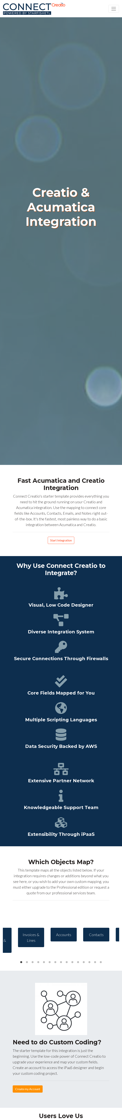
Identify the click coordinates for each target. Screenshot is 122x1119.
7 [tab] (55, 962)
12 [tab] (84, 962)
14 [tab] (95, 962)
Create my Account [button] (27, 1089)
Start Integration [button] (61, 540)
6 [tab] (50, 962)
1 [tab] (21, 962)
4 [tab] (38, 962)
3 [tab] (32, 962)
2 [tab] (27, 962)
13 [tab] (89, 962)
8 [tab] (61, 962)
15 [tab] (101, 962)
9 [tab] (67, 962)
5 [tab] (44, 962)
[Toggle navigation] (113, 9)
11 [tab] (78, 962)
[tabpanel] (61, 934)
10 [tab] (72, 962)
